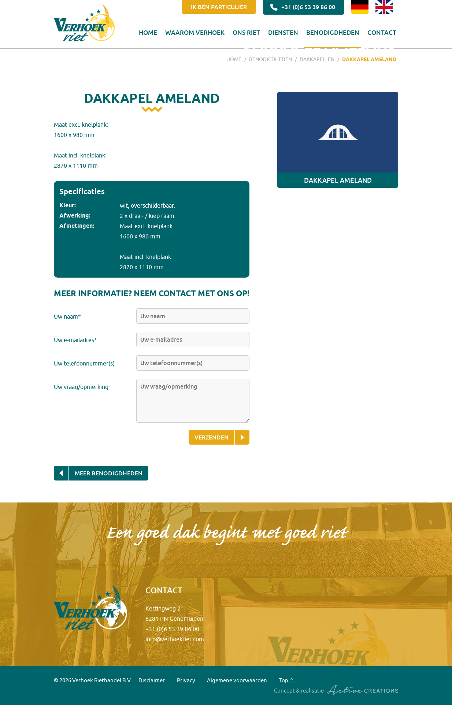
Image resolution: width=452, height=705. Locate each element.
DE (360, 7)
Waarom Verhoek (195, 32)
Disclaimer (151, 680)
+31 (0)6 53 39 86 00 (301, 7)
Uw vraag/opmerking (81, 386)
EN (384, 7)
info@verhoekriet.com (174, 639)
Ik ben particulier (219, 7)
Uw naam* (67, 316)
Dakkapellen (317, 59)
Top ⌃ (286, 680)
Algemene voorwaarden (237, 680)
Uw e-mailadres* (75, 340)
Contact (381, 32)
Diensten (283, 32)
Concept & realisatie (336, 690)
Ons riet (246, 32)
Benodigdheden (332, 32)
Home (148, 32)
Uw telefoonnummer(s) (84, 363)
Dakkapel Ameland (369, 59)
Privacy (186, 680)
